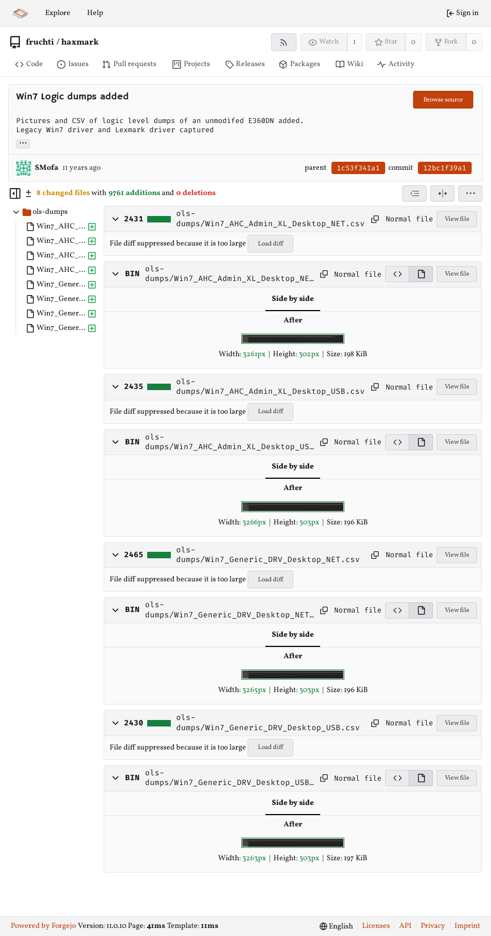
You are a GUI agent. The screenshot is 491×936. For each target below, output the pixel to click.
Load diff (270, 244)
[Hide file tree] (15, 193)
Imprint (467, 926)
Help (95, 13)
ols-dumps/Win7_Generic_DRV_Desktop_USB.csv (268, 722)
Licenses (376, 926)
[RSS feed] (284, 42)
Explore (57, 13)
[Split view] (442, 193)
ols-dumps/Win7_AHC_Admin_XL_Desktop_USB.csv (270, 387)
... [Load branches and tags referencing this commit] (23, 143)
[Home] (20, 13)
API (405, 926)
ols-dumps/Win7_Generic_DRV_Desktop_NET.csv (268, 555)
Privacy (433, 926)
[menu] (470, 193)
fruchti (40, 42)
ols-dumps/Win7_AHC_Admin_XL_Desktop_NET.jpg (229, 274)
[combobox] (414, 193)
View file (457, 219)
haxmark (80, 42)
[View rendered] (421, 274)
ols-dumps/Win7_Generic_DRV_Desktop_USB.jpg (229, 778)
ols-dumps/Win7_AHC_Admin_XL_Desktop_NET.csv (270, 218)
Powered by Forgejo (43, 926)
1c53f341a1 (358, 167)
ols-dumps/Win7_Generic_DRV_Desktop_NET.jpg (229, 610)
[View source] (397, 274)
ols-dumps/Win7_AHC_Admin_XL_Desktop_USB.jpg (229, 442)
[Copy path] (374, 219)
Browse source (443, 100)
